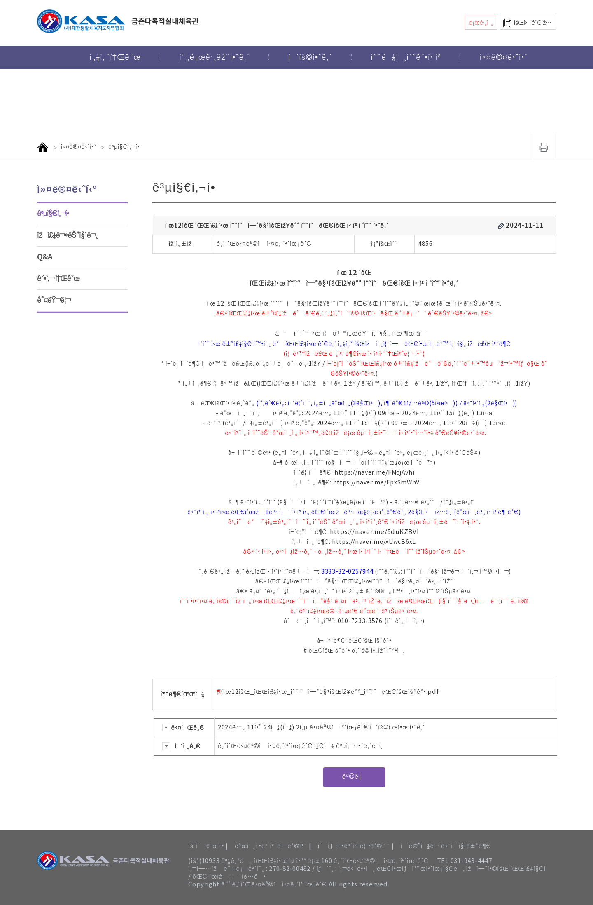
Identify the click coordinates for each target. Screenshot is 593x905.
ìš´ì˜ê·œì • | (208, 846)
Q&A (44, 256)
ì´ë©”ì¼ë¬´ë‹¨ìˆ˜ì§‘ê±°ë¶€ (445, 846)
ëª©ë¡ (354, 776)
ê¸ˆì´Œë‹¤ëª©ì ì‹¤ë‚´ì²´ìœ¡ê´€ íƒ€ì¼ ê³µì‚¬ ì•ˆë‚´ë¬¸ (300, 746)
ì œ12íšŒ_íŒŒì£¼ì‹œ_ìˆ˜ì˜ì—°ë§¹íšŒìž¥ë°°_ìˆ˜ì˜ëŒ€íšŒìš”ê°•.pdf (328, 692)
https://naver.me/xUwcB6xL (374, 542)
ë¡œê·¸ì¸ (481, 22)
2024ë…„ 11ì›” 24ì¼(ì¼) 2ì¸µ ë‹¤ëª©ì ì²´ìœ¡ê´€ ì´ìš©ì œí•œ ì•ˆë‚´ (321, 727)
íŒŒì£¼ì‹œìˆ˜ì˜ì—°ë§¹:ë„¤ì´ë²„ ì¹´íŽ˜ (396, 581)
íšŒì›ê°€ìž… (532, 22)
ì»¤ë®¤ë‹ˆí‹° (504, 57)
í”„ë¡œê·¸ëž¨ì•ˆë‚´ (215, 57)
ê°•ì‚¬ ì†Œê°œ (58, 278)
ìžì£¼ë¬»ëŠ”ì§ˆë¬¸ (67, 235)
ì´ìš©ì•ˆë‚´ (310, 57)
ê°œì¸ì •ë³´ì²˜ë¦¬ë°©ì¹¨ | (273, 846)
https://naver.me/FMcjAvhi (374, 473)
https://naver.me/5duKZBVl (374, 532)
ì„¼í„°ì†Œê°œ (114, 57)
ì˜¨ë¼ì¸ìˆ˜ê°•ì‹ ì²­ (406, 57)
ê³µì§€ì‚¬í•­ (53, 213)
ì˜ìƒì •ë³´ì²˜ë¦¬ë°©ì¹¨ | (356, 846)
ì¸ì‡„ (543, 147)
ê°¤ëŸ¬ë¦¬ (53, 300)
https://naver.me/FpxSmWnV (376, 483)
